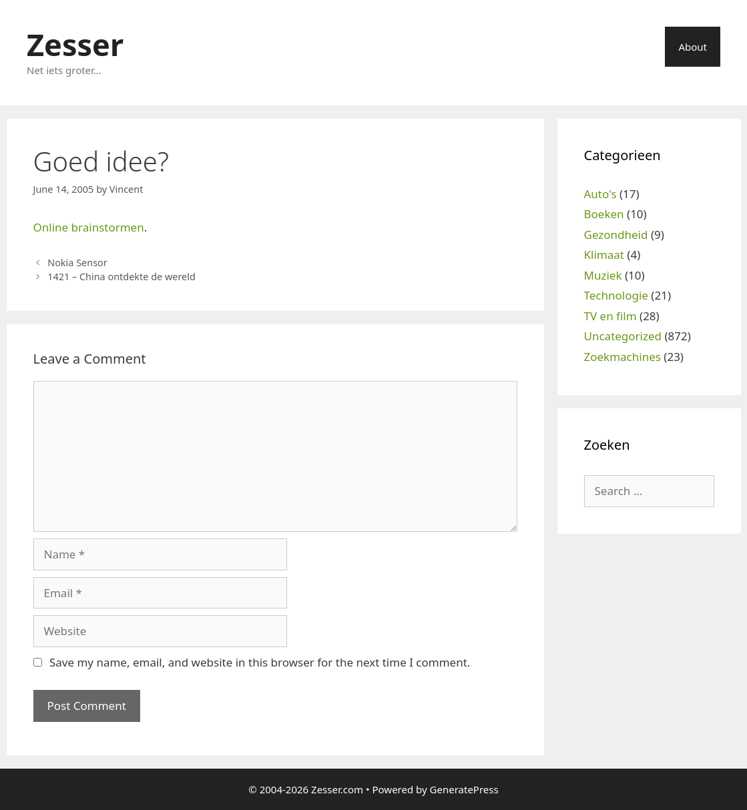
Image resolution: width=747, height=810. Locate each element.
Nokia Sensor (77, 262)
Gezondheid (616, 234)
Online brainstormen (88, 227)
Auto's (600, 193)
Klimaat (604, 254)
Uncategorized (623, 336)
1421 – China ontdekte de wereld (121, 276)
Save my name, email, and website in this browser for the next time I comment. (259, 662)
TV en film (610, 316)
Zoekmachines (622, 356)
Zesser (75, 44)
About (692, 46)
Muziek (603, 275)
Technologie (616, 295)
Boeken (604, 214)
